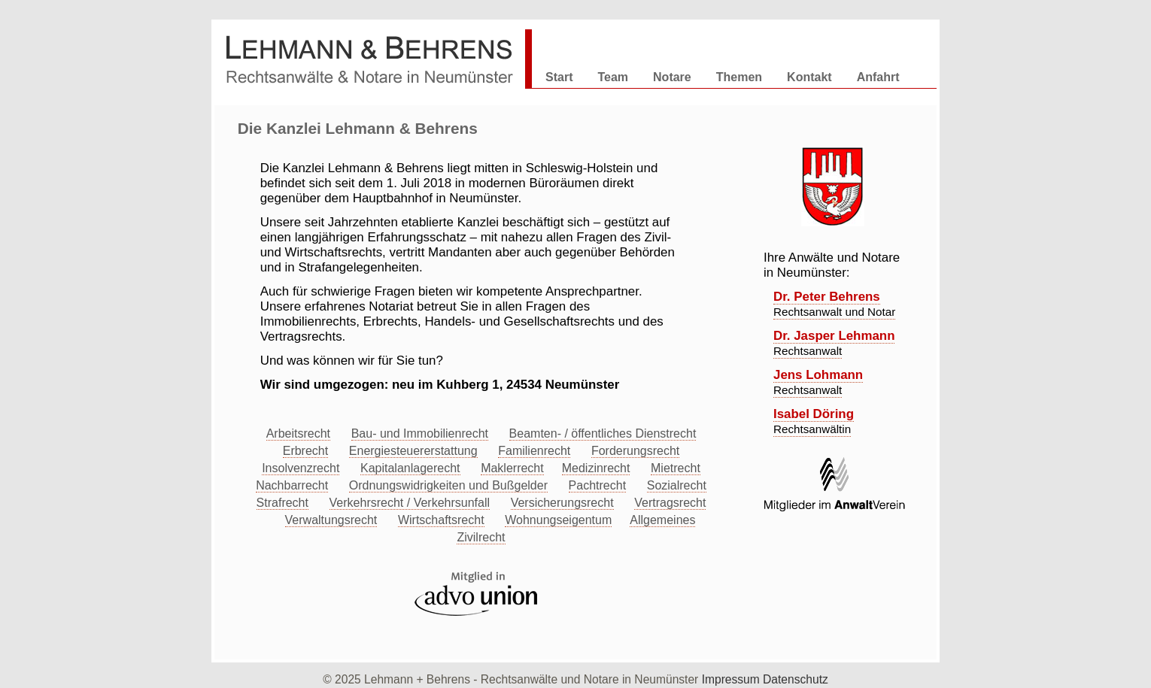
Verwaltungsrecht (331, 520)
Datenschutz (795, 679)
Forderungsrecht (635, 450)
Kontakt (809, 77)
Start (558, 77)
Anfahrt (878, 77)
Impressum (732, 679)
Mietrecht (675, 468)
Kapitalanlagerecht (410, 468)
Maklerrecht (512, 468)
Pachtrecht (597, 485)
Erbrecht (305, 450)
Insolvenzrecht (300, 468)
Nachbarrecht (292, 485)
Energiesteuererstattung (413, 450)
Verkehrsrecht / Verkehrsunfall (410, 502)
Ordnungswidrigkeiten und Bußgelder (448, 485)
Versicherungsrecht (562, 502)
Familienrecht (534, 450)
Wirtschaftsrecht (441, 520)
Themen (739, 77)
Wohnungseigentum (558, 520)
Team (612, 77)
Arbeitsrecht (298, 433)
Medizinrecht (596, 468)
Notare (672, 77)
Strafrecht (282, 502)
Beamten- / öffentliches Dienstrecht (603, 433)
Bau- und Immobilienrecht (419, 433)
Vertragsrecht (670, 502)
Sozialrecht (676, 485)
